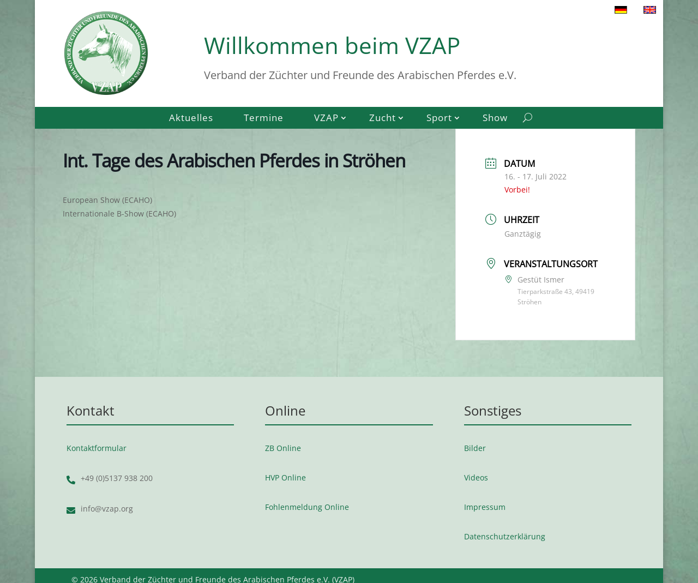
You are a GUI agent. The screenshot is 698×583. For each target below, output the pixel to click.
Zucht (382, 119)
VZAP (326, 119)
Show (495, 119)
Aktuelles (191, 119)
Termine (264, 119)
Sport (439, 119)
